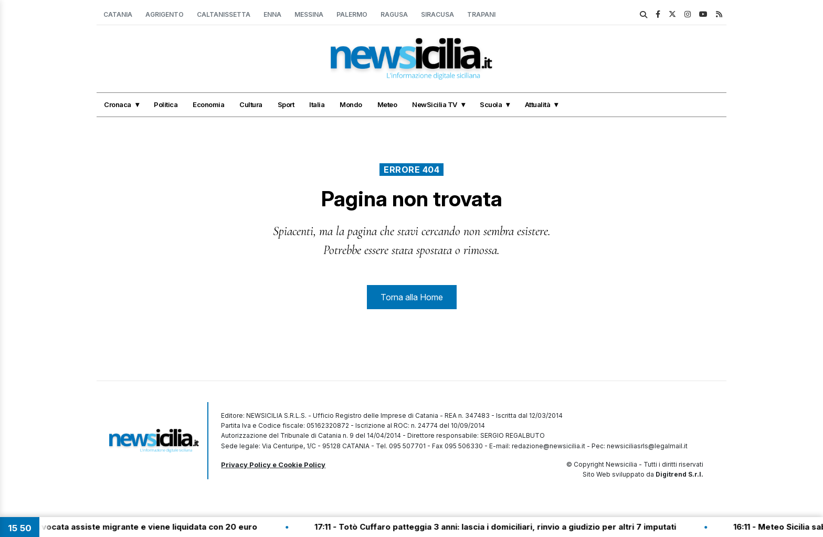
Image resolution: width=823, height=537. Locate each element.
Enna (272, 14)
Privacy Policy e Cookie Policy (273, 464)
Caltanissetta (223, 14)
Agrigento (164, 14)
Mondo (351, 104)
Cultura (250, 104)
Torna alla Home (412, 297)
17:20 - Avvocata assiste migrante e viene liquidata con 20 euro (140, 527)
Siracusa (437, 14)
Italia (316, 104)
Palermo (351, 14)
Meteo (387, 104)
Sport (286, 104)
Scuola (491, 104)
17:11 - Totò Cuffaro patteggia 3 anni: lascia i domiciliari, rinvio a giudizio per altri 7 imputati (506, 527)
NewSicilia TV (434, 104)
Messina (308, 14)
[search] (643, 14)
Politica (165, 104)
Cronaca (117, 104)
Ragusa (394, 14)
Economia (208, 104)
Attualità (538, 104)
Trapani (481, 14)
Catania (117, 14)
